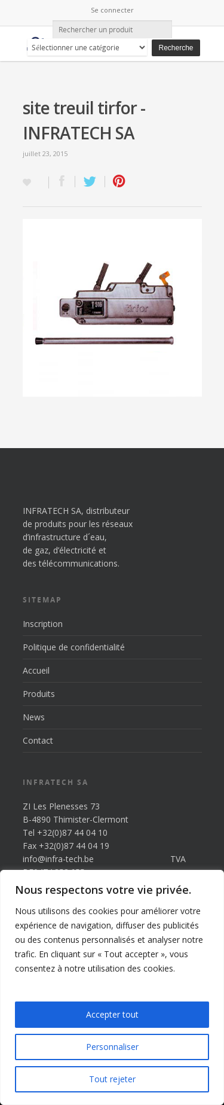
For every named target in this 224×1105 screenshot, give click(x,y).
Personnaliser (112, 1046)
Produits (39, 693)
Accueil (36, 670)
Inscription (43, 623)
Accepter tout (112, 1014)
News (34, 717)
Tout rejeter (112, 1079)
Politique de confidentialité (74, 647)
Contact (38, 740)
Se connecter (112, 9)
